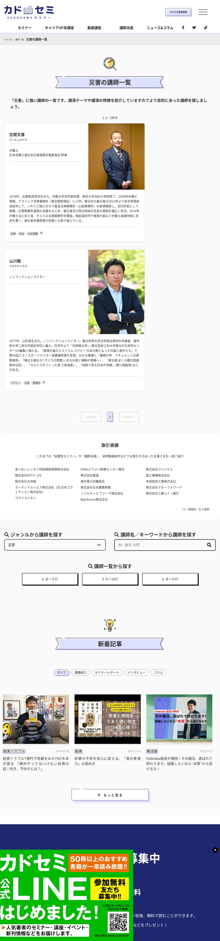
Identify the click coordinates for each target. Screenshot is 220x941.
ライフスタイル (108, 908)
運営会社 (129, 917)
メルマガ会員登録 (164, 12)
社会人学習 (135, 908)
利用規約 (70, 917)
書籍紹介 (78, 504)
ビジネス (83, 908)
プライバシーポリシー (100, 917)
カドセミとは (46, 917)
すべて (58, 504)
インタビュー (138, 504)
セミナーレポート (107, 504)
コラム (161, 504)
